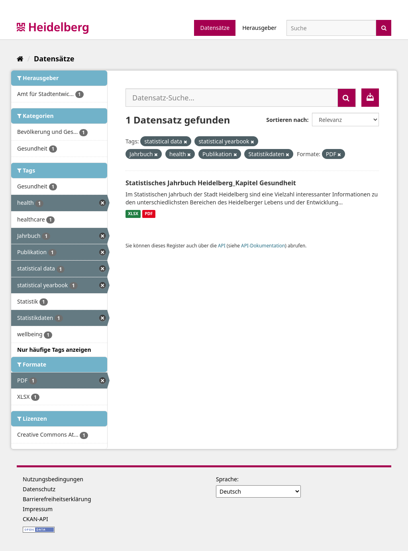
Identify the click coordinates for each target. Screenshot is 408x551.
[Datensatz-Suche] (331, 28)
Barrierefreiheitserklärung (57, 499)
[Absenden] (384, 27)
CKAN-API (35, 519)
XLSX (133, 214)
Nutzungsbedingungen (53, 479)
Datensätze (215, 27)
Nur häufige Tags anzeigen (54, 349)
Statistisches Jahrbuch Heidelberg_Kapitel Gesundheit (211, 182)
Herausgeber (259, 27)
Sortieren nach (286, 120)
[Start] (20, 58)
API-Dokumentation (263, 245)
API (222, 245)
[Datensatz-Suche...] (232, 97)
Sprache (226, 479)
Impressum (38, 509)
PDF (149, 214)
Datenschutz (39, 489)
